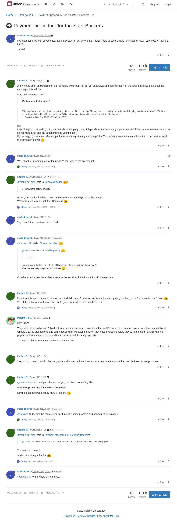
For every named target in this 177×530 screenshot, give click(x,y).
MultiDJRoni (23, 318)
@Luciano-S (24, 243)
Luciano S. (22, 80)
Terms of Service (86, 516)
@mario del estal (54, 177)
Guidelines (69, 516)
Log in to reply (159, 67)
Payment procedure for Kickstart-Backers (66, 435)
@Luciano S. (57, 238)
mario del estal (24, 35)
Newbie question (55, 182)
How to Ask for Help (108, 516)
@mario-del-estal (26, 182)
